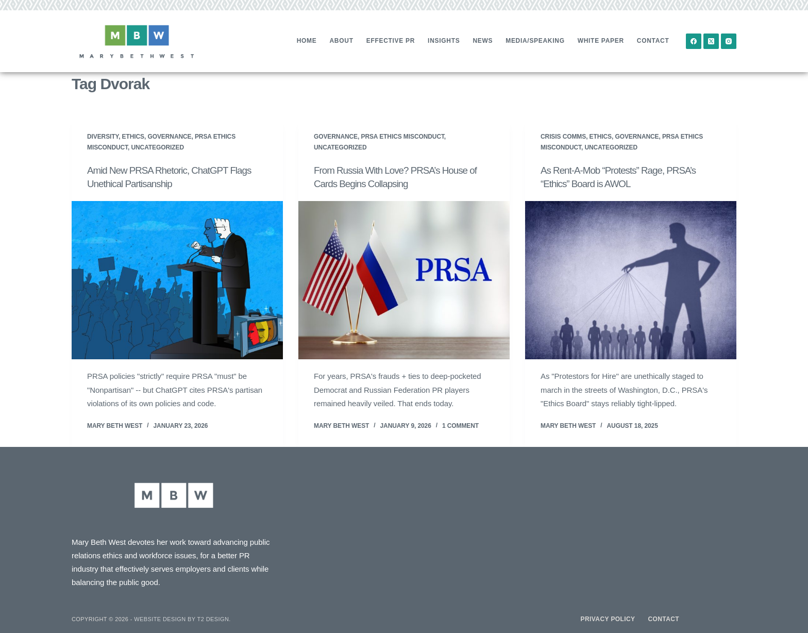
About (342, 40)
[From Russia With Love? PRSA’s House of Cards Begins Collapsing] (404, 280)
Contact (653, 40)
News (483, 40)
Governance (169, 136)
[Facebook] (693, 41)
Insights (444, 40)
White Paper (601, 40)
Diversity (103, 136)
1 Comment (460, 425)
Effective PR (390, 40)
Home (307, 40)
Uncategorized (157, 147)
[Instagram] (728, 41)
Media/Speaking (535, 40)
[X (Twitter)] (711, 41)
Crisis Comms (563, 136)
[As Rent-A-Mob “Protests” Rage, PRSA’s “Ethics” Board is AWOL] (630, 280)
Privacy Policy (608, 618)
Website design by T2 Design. (182, 618)
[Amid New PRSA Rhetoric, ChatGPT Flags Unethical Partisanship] (177, 280)
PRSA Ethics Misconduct (402, 136)
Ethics (133, 136)
